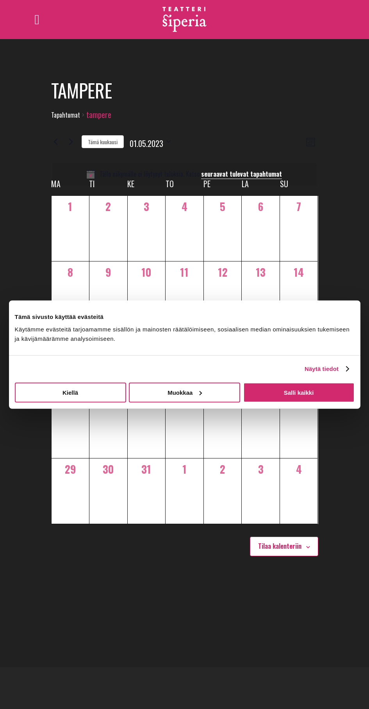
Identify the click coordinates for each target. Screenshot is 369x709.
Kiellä (70, 392)
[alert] (185, 174)
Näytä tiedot (322, 368)
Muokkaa (185, 392)
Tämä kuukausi (103, 142)
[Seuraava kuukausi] (71, 141)
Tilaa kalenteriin (279, 546)
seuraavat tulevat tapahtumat (241, 174)
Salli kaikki (299, 392)
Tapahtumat (65, 115)
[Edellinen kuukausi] (56, 141)
